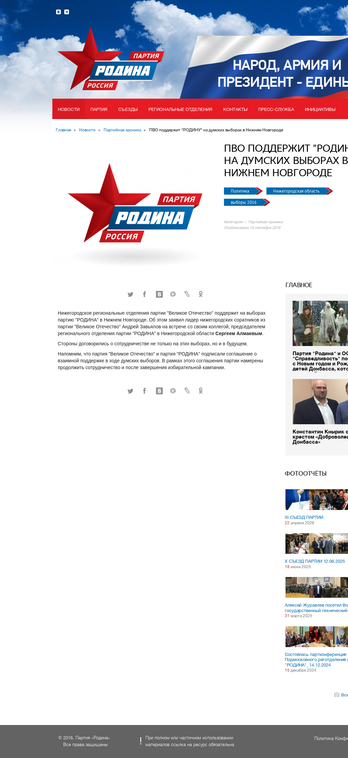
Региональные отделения (180, 109)
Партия (99, 109)
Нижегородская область (296, 191)
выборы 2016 (244, 202)
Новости (69, 109)
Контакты (235, 109)
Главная (63, 130)
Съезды (128, 109)
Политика (240, 191)
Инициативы (320, 109)
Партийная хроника (122, 130)
